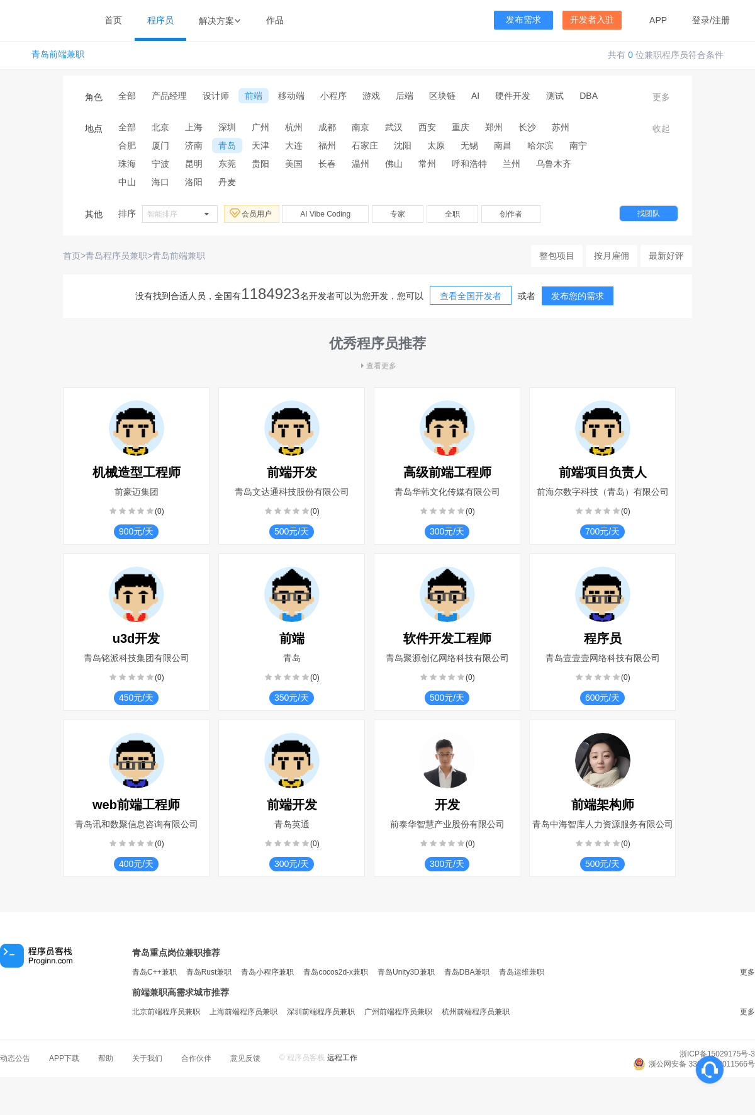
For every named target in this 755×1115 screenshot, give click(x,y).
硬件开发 (512, 96)
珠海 (127, 164)
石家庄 (365, 145)
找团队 (648, 213)
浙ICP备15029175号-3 (717, 1054)
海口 (160, 182)
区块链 (442, 96)
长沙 (527, 127)
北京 (160, 127)
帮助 (105, 1058)
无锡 (469, 145)
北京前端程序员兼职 (166, 1011)
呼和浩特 (469, 164)
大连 (294, 145)
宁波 (160, 164)
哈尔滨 (540, 145)
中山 (127, 182)
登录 (701, 20)
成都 (327, 127)
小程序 (333, 96)
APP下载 (64, 1058)
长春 (327, 164)
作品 (275, 20)
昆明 (194, 164)
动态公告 (15, 1058)
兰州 (511, 164)
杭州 (294, 127)
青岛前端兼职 (57, 54)
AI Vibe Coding (325, 214)
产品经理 (169, 96)
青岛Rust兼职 (209, 972)
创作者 (511, 214)
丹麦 (227, 182)
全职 (452, 214)
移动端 (291, 96)
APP (658, 20)
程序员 (160, 20)
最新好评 (666, 256)
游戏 (371, 96)
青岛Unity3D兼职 (406, 972)
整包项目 (556, 256)
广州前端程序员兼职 (398, 1011)
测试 (555, 96)
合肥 (127, 145)
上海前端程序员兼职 (243, 1011)
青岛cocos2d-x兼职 (335, 972)
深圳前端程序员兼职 (321, 1011)
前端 (253, 96)
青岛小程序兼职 (267, 972)
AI (475, 96)
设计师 (216, 96)
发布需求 (523, 20)
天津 (260, 145)
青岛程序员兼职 (116, 256)
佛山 (394, 164)
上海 (194, 127)
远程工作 (342, 1057)
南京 (360, 127)
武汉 (394, 127)
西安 (427, 127)
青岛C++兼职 (154, 972)
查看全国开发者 (470, 296)
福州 (327, 145)
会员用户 (252, 213)
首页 (113, 20)
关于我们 (147, 1058)
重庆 (460, 127)
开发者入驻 (592, 20)
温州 (360, 164)
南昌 (503, 145)
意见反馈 (245, 1058)
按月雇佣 (611, 256)
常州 (427, 164)
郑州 (494, 127)
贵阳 (260, 164)
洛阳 (194, 182)
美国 (294, 164)
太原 (436, 145)
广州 (260, 127)
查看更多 (377, 365)
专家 (397, 214)
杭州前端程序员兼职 (476, 1011)
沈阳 (402, 145)
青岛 (227, 145)
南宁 (578, 145)
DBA (588, 96)
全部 (127, 96)
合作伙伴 (196, 1058)
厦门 (160, 145)
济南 (194, 145)
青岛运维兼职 (521, 972)
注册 (721, 20)
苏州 (560, 127)
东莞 (227, 164)
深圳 (227, 127)
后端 (404, 96)
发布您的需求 (577, 296)
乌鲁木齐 (553, 164)
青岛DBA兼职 (467, 972)
